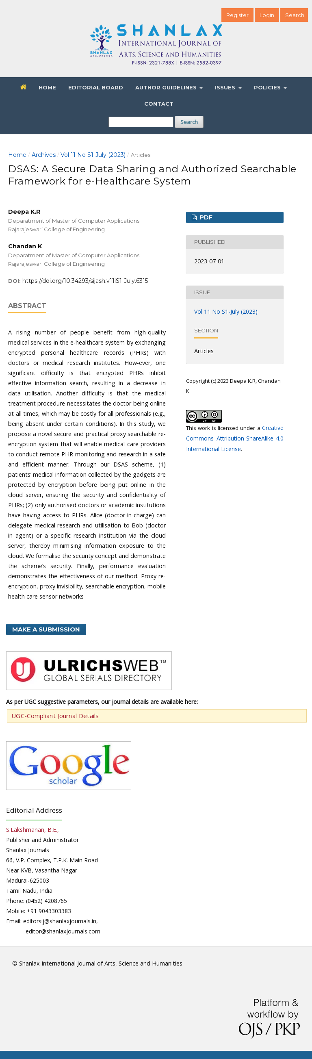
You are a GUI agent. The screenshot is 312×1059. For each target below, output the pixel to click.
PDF (205, 217)
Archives (44, 154)
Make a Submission (46, 629)
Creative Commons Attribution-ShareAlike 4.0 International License (235, 438)
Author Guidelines (166, 87)
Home (47, 87)
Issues (226, 87)
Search (189, 122)
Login (267, 15)
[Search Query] (140, 122)
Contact (158, 103)
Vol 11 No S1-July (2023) (93, 154)
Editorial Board (95, 87)
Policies (268, 87)
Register (237, 15)
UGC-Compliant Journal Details (55, 716)
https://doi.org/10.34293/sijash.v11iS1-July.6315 (85, 280)
